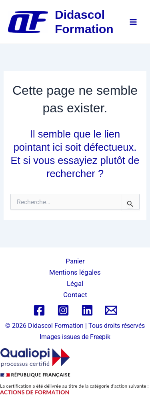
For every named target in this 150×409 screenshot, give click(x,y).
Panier (75, 261)
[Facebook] (39, 310)
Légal (75, 283)
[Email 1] (111, 310)
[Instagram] (63, 310)
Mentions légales (75, 272)
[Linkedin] (87, 310)
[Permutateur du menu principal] (133, 22)
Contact (75, 295)
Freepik (100, 337)
